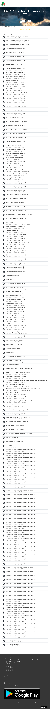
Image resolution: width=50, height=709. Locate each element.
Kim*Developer (34, 702)
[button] (48, 3)
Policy (5, 679)
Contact (6, 678)
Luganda (44, 707)
